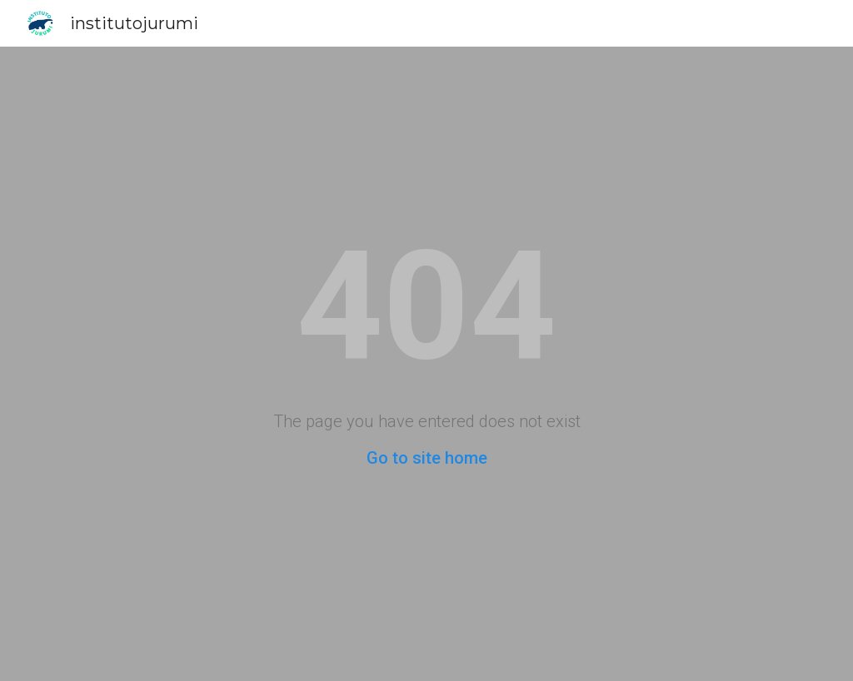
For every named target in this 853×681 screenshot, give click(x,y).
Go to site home (427, 458)
